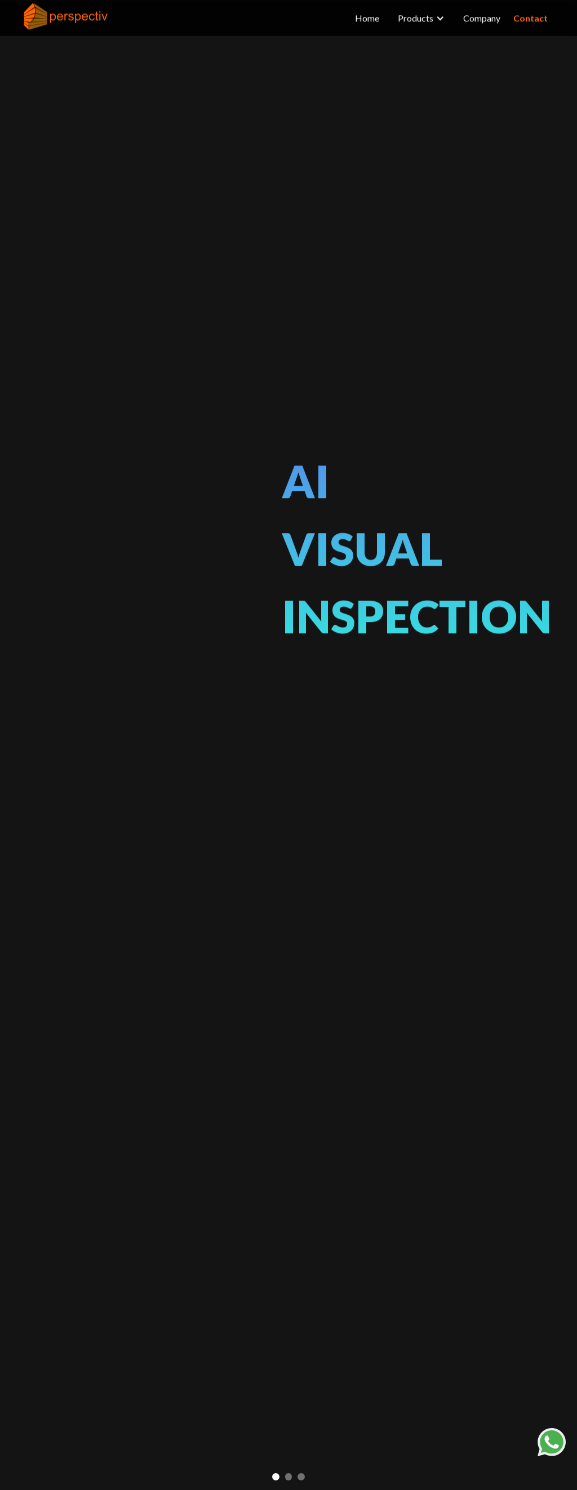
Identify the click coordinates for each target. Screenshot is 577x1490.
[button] (275, 1476)
